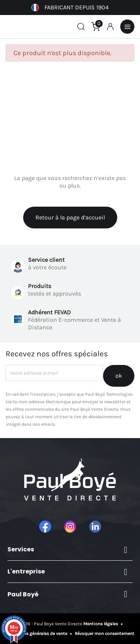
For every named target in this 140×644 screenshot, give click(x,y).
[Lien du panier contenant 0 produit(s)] (95, 26)
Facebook (45, 527)
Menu (127, 27)
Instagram (70, 527)
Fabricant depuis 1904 (70, 7)
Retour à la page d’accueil (70, 217)
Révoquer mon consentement (104, 633)
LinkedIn (95, 527)
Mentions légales (101, 623)
